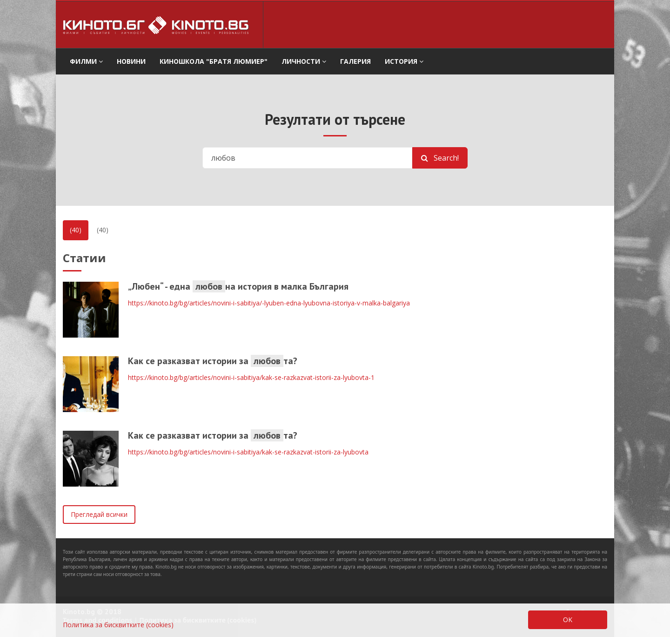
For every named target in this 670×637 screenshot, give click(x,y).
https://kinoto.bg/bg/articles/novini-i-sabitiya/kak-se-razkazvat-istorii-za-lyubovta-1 (251, 377)
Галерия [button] (355, 61)
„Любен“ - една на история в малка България (238, 286)
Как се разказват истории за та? (212, 361)
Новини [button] (131, 61)
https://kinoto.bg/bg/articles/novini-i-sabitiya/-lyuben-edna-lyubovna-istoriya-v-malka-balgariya (269, 302)
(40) (75, 229)
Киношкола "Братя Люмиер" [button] (214, 61)
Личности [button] (303, 61)
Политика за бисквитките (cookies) (118, 624)
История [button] (404, 61)
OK (567, 619)
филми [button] (86, 61)
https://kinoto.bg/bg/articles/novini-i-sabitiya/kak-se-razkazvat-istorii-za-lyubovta (248, 451)
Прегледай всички (99, 514)
